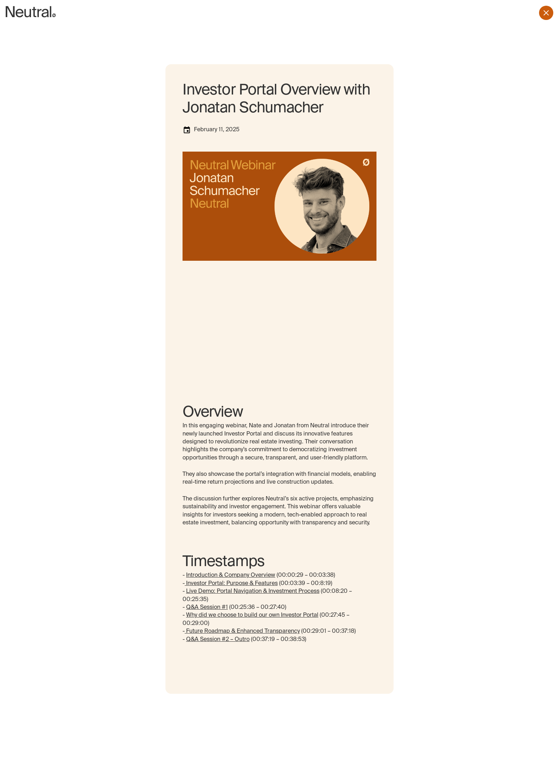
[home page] (31, 13)
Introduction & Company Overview (230, 575)
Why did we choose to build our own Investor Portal (252, 615)
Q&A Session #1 (207, 607)
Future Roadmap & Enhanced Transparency (242, 631)
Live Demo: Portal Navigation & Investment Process (252, 591)
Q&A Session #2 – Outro (218, 639)
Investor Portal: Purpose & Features (231, 583)
